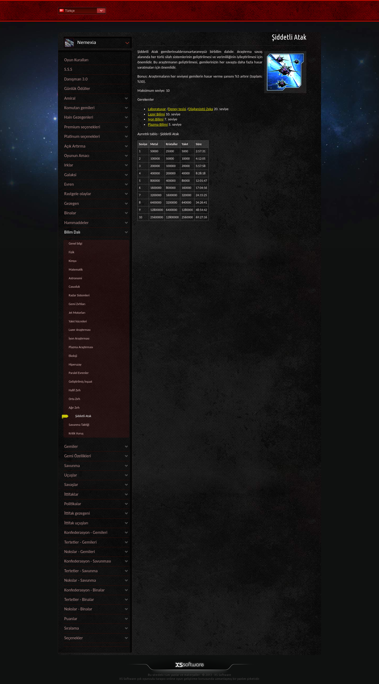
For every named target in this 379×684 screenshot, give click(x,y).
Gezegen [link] (71, 203)
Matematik (76, 269)
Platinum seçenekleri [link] (82, 136)
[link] (96, 645)
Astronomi (75, 278)
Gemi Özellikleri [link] (77, 455)
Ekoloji (73, 356)
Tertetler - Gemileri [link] (80, 542)
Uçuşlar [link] (70, 475)
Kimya (72, 261)
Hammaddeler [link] (76, 222)
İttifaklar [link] (71, 494)
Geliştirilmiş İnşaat (80, 381)
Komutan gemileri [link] (79, 107)
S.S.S (68, 69)
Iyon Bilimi (155, 119)
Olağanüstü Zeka (200, 109)
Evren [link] (69, 184)
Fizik (71, 252)
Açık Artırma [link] (74, 146)
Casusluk (74, 286)
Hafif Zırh (75, 390)
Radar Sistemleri (79, 295)
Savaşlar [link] (71, 484)
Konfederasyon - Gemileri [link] (85, 532)
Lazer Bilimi (156, 114)
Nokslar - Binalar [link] (78, 608)
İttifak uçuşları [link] (76, 522)
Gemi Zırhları (77, 304)
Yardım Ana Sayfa (189, 10)
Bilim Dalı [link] (72, 232)
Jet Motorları (77, 313)
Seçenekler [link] (73, 637)
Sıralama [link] (71, 628)
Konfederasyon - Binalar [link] (84, 589)
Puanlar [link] (70, 618)
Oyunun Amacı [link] (76, 155)
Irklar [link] (68, 165)
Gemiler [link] (71, 446)
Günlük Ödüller (77, 88)
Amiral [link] (69, 98)
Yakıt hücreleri (78, 321)
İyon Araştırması (79, 338)
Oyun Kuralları (76, 59)
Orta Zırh (74, 399)
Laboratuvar (157, 109)
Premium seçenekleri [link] (82, 126)
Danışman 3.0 (76, 79)
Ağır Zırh (74, 407)
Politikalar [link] (72, 503)
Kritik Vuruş (76, 433)
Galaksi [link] (70, 174)
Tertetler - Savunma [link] (81, 570)
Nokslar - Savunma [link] (80, 580)
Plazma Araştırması (81, 347)
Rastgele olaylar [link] (77, 193)
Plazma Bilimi (158, 124)
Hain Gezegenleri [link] (78, 117)
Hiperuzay (75, 364)
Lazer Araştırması (80, 330)
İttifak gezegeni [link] (77, 513)
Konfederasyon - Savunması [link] (87, 561)
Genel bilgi (75, 243)
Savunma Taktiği (79, 425)
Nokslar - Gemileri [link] (79, 551)
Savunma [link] (72, 465)
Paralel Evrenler (79, 373)
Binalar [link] (70, 212)
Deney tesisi (177, 109)
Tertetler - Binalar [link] (79, 599)
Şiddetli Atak (83, 416)
